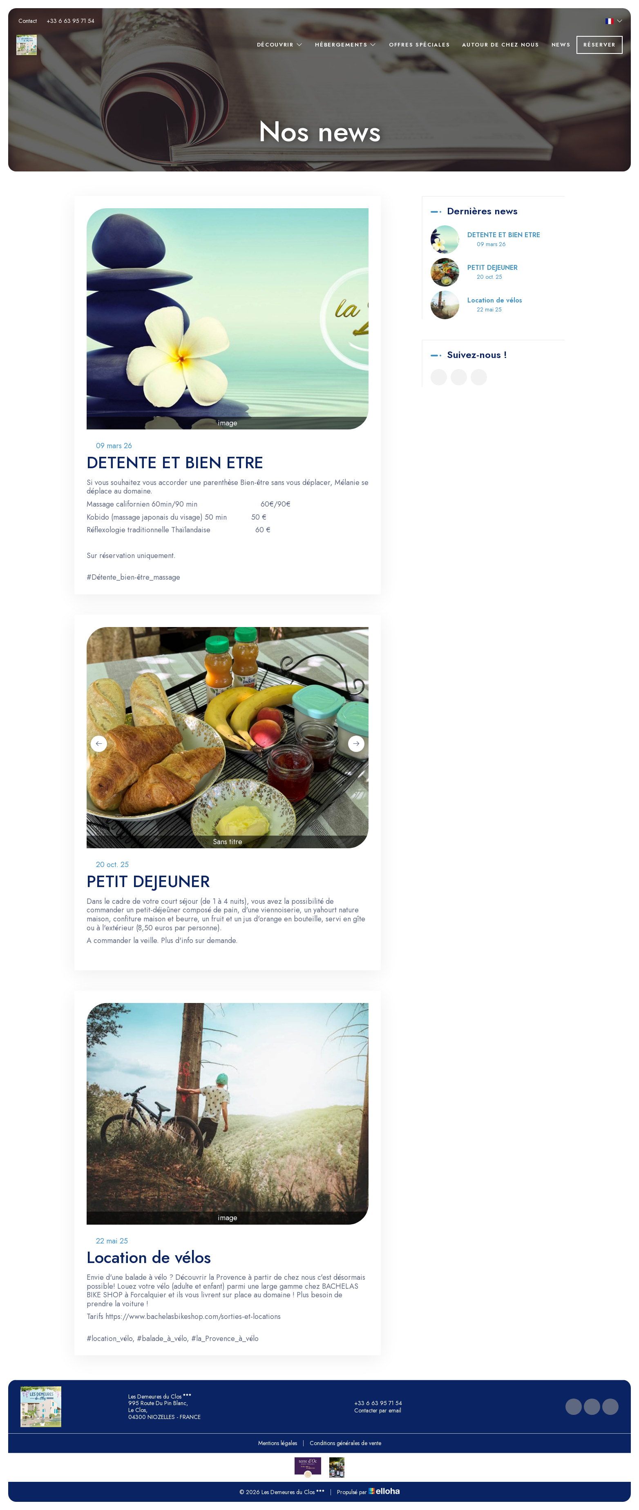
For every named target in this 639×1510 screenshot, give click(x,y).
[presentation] (99, 744)
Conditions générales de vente (345, 1443)
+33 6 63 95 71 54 (373, 1403)
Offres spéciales (419, 45)
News (561, 45)
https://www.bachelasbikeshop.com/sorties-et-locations (193, 1316)
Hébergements (346, 45)
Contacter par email (373, 1410)
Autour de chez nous (500, 45)
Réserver (599, 45)
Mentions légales (277, 1443)
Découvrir (280, 45)
